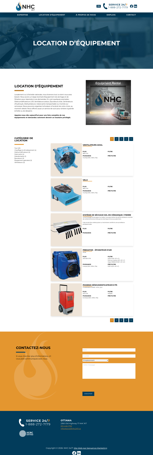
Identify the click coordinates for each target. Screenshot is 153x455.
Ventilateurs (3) (19, 162)
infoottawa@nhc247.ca (71, 429)
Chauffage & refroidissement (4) (25, 150)
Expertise (22, 15)
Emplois (111, 15)
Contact (131, 15)
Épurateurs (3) (19, 158)
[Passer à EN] (99, 6)
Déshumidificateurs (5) (22, 152)
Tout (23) (17, 148)
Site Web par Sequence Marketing (90, 448)
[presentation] (97, 385)
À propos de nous (86, 15)
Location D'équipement (52, 15)
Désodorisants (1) (20, 156)
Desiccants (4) (19, 154)
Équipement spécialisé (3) (23, 160)
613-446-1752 (66, 426)
